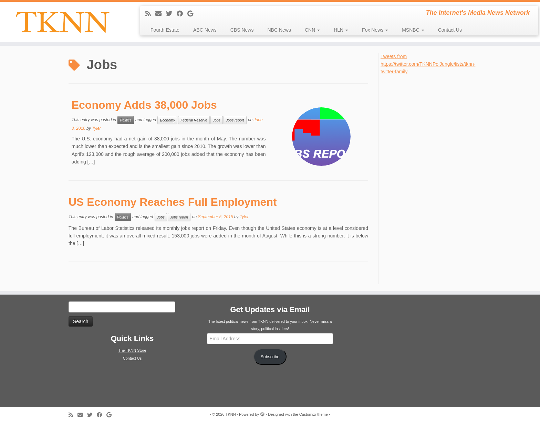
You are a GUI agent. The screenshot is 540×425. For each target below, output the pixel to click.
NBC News (279, 30)
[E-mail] (160, 13)
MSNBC (413, 30)
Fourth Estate (164, 30)
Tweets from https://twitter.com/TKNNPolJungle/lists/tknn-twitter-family (428, 64)
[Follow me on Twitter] (171, 13)
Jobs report (235, 120)
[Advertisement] (432, 179)
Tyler (96, 128)
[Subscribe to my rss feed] (150, 13)
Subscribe (270, 356)
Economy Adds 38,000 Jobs (144, 105)
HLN (341, 30)
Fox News (375, 30)
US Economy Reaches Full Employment (173, 202)
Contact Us (450, 30)
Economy (167, 120)
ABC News (205, 30)
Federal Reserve (193, 120)
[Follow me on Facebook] (182, 13)
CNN (312, 30)
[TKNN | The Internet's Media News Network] (62, 22)
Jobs (216, 120)
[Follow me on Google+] (192, 13)
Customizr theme (313, 414)
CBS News (242, 30)
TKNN (231, 414)
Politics (125, 120)
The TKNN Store (132, 350)
